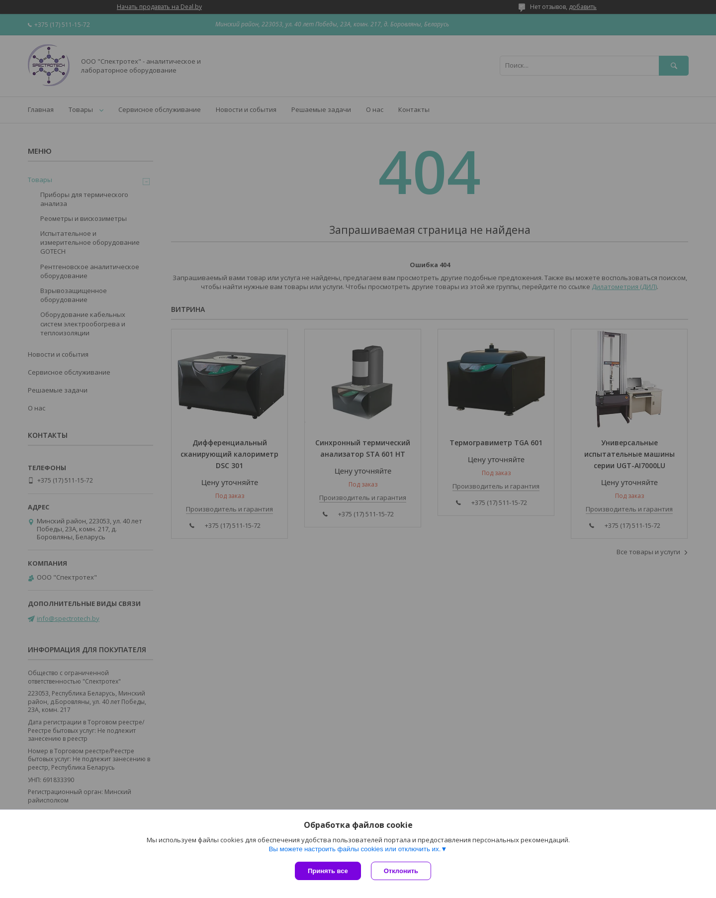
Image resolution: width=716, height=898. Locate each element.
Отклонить (401, 871)
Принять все (328, 871)
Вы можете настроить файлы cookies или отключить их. (354, 849)
